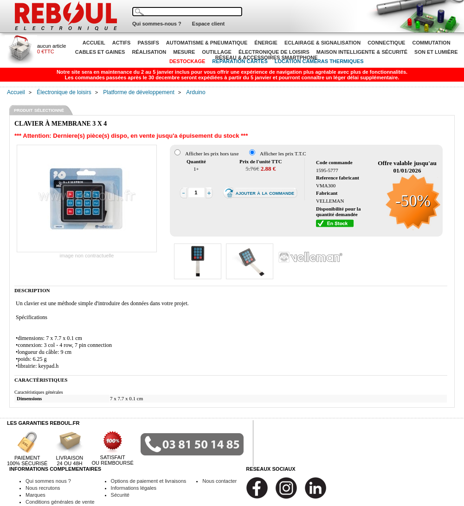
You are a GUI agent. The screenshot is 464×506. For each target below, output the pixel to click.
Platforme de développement (138, 92)
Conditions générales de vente (60, 502)
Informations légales (133, 488)
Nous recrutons (43, 488)
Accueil (16, 92)
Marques (35, 495)
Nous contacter (219, 481)
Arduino (195, 92)
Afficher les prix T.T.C (283, 153)
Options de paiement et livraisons (149, 481)
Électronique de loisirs (64, 92)
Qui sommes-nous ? (156, 23)
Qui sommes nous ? (48, 481)
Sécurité (120, 495)
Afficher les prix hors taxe (211, 153)
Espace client (208, 23)
